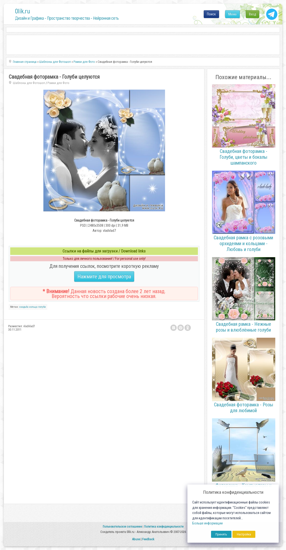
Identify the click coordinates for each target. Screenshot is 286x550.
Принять (221, 534)
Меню (232, 14)
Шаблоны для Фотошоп (29, 83)
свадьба (23, 306)
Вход (252, 14)
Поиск (211, 14)
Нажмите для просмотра (104, 276)
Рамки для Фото (58, 83)
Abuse (136, 539)
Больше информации (207, 523)
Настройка (244, 534)
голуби (42, 306)
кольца (33, 306)
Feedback (148, 539)
